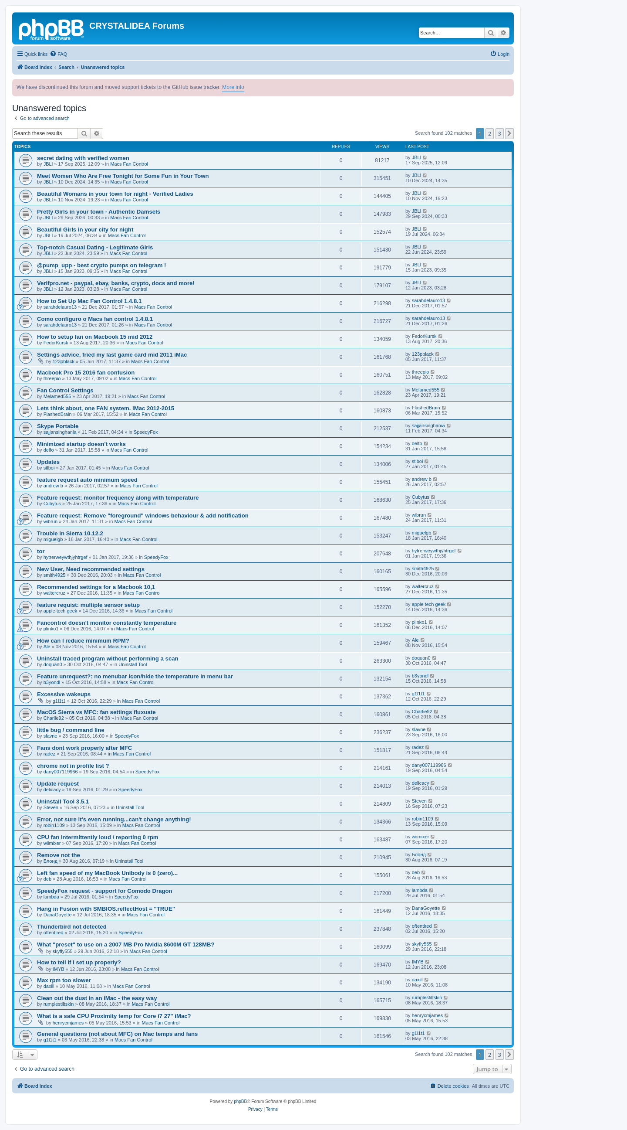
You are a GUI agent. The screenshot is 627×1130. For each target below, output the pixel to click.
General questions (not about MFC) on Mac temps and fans (117, 1034)
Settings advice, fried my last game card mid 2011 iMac (112, 354)
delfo (49, 450)
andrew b (53, 485)
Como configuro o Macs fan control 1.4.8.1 (95, 319)
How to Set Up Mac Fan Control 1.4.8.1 (89, 301)
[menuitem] (58, 54)
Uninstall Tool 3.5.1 (63, 801)
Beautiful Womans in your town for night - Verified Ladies (115, 194)
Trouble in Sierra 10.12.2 (70, 533)
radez (50, 753)
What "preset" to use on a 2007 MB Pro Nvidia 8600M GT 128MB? (126, 944)
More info (233, 87)
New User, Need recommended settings (91, 569)
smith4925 (55, 575)
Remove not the (58, 855)
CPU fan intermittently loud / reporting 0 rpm (97, 837)
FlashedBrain (58, 414)
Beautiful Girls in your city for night (85, 229)
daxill (49, 986)
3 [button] (499, 133)
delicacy (52, 789)
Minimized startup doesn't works (81, 444)
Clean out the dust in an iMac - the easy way (97, 998)
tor (41, 551)
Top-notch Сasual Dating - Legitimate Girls (95, 247)
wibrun (50, 521)
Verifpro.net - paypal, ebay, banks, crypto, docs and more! (116, 283)
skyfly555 (63, 951)
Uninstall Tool (132, 664)
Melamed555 (57, 396)
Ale (47, 646)
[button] (509, 133)
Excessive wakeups (64, 694)
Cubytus (52, 503)
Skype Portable (57, 426)
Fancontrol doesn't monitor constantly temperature (106, 622)
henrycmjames (68, 1022)
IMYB (58, 969)
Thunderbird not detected (72, 926)
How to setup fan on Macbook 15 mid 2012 (94, 337)
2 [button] (489, 133)
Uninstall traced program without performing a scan (108, 658)
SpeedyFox (146, 432)
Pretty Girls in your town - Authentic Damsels (98, 211)
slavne (50, 736)
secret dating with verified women (83, 158)
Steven (51, 807)
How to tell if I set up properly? (79, 962)
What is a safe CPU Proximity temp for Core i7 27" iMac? (114, 1016)
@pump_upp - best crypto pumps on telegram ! (101, 265)
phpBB (240, 1101)
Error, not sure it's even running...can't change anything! (114, 819)
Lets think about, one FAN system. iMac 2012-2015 (105, 408)
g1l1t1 (59, 701)
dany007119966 (61, 771)
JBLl (48, 164)
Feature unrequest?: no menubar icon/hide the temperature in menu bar (135, 676)
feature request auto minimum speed (87, 480)
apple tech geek (61, 610)
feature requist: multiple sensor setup (88, 605)
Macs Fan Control (129, 164)
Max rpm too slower (64, 980)
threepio (52, 378)
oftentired (54, 932)
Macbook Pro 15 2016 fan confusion (86, 372)
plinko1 (51, 628)
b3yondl (52, 682)
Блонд (50, 861)
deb (47, 879)
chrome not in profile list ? (73, 765)
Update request (58, 783)
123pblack (63, 361)
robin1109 (54, 825)
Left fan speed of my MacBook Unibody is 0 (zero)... (107, 873)
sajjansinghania (60, 432)
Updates (48, 462)
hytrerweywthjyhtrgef (66, 557)
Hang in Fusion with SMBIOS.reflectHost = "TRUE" (106, 908)
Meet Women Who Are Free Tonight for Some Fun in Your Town (123, 176)
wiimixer (52, 843)
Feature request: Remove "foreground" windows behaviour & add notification (143, 515)
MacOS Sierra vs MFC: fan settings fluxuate (96, 712)
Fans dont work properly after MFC (84, 748)
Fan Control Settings (65, 390)
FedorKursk (56, 342)
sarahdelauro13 (60, 307)
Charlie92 (54, 718)
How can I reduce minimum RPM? (83, 640)
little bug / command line (70, 730)
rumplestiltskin (59, 1004)
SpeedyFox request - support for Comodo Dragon (104, 891)
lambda (51, 896)
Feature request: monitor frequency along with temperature (118, 497)
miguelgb (53, 539)
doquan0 (53, 664)
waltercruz (54, 593)
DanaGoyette (58, 914)
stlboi (49, 467)
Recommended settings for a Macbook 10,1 (96, 587)
